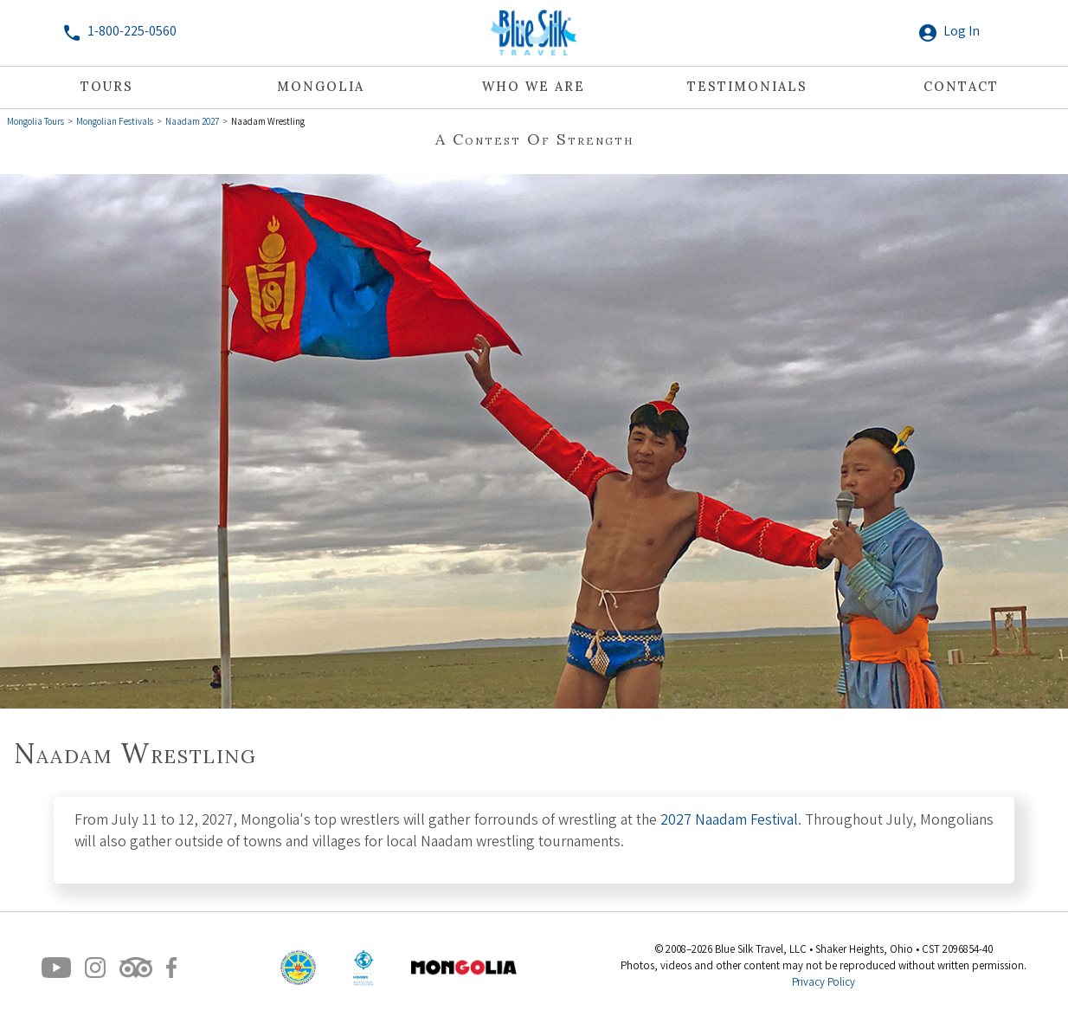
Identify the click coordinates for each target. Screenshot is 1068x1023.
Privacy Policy (823, 983)
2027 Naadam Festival (729, 821)
